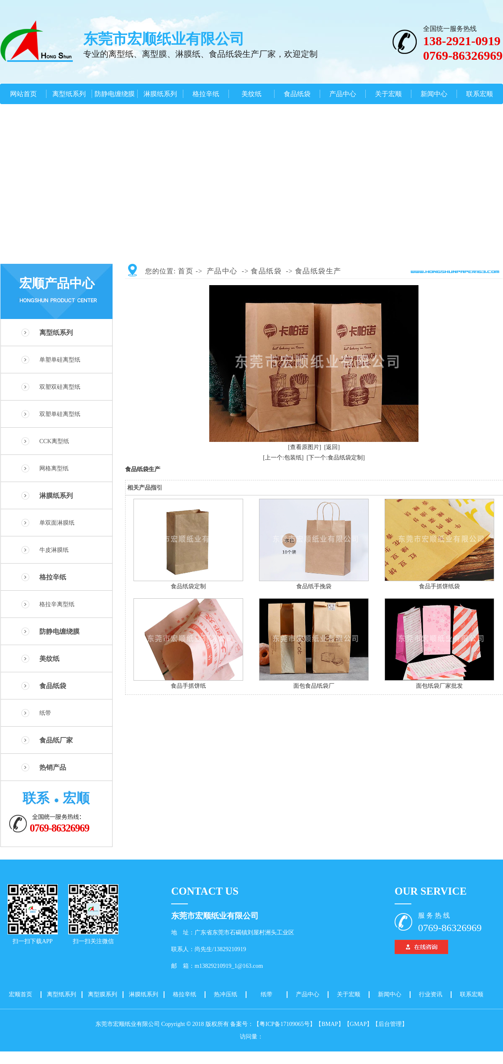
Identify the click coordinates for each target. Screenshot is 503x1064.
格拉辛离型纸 (56, 604)
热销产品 (52, 767)
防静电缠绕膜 (115, 93)
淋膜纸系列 (160, 93)
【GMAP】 (358, 1024)
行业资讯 (430, 994)
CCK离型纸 (54, 441)
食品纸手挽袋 (313, 586)
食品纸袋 (297, 93)
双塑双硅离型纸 (59, 387)
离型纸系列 (69, 93)
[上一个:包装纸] (283, 457)
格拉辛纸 (205, 93)
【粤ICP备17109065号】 (285, 1024)
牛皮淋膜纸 (54, 550)
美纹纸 (251, 93)
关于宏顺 (388, 93)
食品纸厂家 (56, 740)
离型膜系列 (102, 994)
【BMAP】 (330, 1024)
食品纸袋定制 (188, 586)
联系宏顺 (479, 93)
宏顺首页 (20, 994)
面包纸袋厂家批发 (439, 686)
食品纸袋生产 (318, 271)
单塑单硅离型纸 (59, 360)
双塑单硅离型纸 (59, 414)
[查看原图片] (304, 447)
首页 (185, 271)
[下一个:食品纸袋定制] (336, 457)
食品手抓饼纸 (188, 686)
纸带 (45, 713)
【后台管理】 (390, 1024)
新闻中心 (434, 93)
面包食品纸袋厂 (313, 686)
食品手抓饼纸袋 (439, 586)
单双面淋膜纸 (56, 523)
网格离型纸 (54, 468)
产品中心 (342, 93)
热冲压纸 (225, 994)
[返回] (332, 447)
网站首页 (23, 93)
